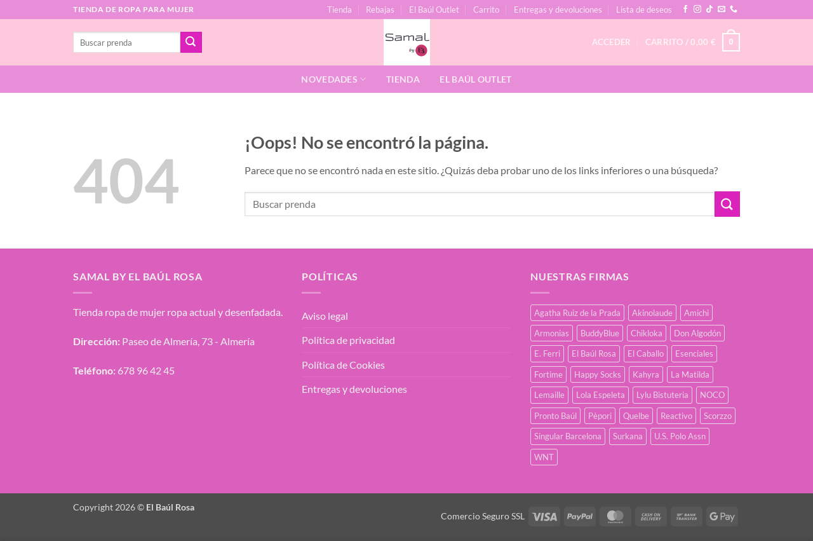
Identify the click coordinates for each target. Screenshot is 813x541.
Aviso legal (325, 316)
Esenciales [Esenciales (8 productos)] (694, 353)
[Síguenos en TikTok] (709, 9)
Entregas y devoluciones (558, 9)
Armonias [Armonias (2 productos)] (551, 333)
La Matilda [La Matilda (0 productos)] (690, 374)
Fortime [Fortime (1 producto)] (548, 374)
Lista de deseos (644, 9)
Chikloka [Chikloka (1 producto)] (646, 333)
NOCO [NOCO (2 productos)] (712, 395)
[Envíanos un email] (721, 9)
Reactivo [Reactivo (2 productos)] (676, 416)
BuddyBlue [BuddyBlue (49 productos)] (600, 333)
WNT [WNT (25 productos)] (544, 457)
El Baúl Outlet (434, 9)
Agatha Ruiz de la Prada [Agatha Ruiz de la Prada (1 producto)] (577, 313)
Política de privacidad (348, 340)
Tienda (339, 9)
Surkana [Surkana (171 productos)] (628, 436)
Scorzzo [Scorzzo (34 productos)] (718, 416)
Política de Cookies (343, 365)
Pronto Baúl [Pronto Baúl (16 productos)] (555, 416)
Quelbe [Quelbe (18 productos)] (636, 416)
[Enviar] (191, 42)
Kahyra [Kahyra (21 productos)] (646, 374)
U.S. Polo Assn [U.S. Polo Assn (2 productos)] (680, 436)
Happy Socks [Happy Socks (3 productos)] (597, 374)
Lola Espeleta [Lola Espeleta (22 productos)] (600, 395)
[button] (692, 42)
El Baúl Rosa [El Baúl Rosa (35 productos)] (594, 353)
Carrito (486, 9)
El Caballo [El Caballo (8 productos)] (646, 353)
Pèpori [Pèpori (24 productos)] (600, 416)
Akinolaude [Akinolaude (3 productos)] (652, 313)
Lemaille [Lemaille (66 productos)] (549, 395)
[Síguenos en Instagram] (697, 9)
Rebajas (380, 9)
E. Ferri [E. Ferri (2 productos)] (547, 353)
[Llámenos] (733, 9)
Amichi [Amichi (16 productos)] (696, 313)
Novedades (333, 79)
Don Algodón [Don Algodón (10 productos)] (697, 333)
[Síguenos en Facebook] (685, 9)
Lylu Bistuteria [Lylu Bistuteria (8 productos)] (662, 395)
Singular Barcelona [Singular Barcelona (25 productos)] (567, 436)
